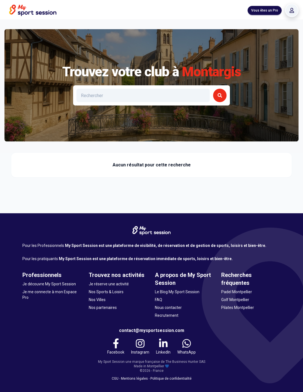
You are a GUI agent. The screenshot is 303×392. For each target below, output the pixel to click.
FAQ (158, 299)
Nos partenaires (103, 307)
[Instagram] (140, 346)
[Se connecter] (292, 10)
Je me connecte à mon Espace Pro (49, 295)
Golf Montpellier (235, 299)
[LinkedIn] (163, 346)
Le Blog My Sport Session (177, 292)
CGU (115, 378)
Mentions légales (134, 378)
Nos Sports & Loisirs (106, 292)
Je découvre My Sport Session (49, 284)
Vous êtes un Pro (264, 10)
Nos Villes (97, 299)
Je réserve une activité (109, 284)
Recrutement (166, 315)
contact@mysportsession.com (151, 330)
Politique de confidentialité (171, 378)
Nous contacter (168, 307)
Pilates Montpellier (237, 307)
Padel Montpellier (236, 292)
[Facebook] (115, 346)
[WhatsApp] (186, 346)
